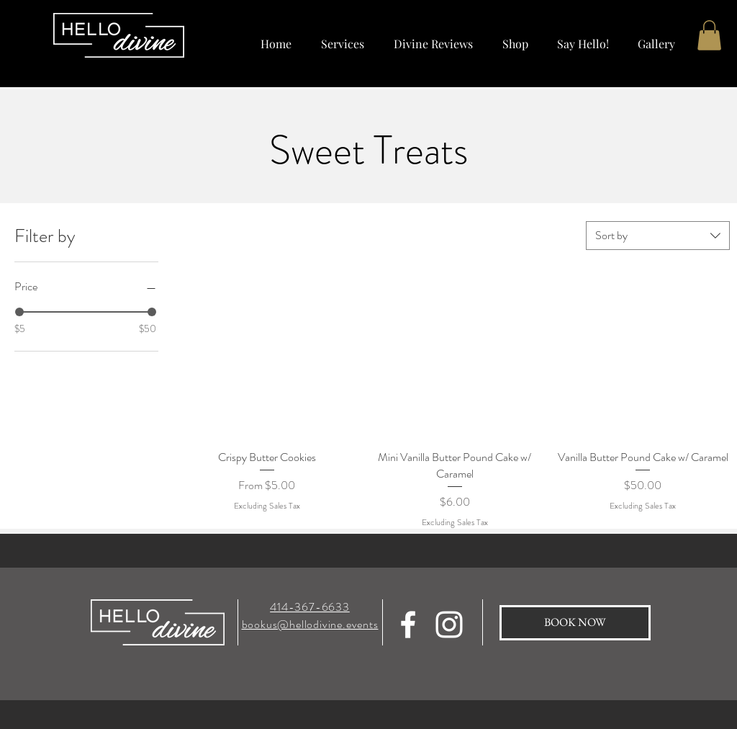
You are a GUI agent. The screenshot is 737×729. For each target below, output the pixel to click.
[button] (515, 37)
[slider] (19, 312)
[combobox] (658, 235)
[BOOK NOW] (575, 622)
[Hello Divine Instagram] (449, 625)
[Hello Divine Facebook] (408, 625)
